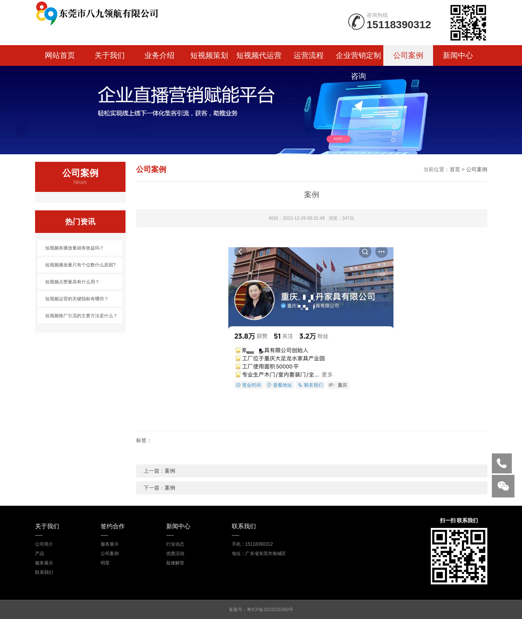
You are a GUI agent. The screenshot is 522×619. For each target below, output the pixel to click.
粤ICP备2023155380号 (270, 609)
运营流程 (309, 55)
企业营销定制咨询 (358, 58)
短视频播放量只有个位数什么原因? (80, 265)
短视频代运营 (259, 55)
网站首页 (60, 55)
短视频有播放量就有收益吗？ (74, 248)
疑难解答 (175, 563)
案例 (170, 471)
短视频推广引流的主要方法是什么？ (81, 315)
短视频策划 (209, 55)
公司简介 (44, 544)
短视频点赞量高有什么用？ (72, 281)
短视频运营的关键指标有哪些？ (77, 298)
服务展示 (44, 563)
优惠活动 (175, 553)
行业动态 (175, 544)
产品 (39, 553)
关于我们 (110, 55)
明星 (105, 563)
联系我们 (44, 572)
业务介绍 (159, 55)
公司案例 (408, 55)
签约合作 (113, 526)
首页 (455, 169)
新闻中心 (458, 55)
